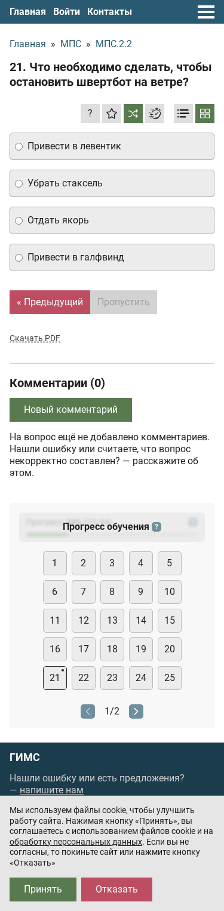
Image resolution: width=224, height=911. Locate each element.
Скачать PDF (35, 338)
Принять (43, 889)
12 (83, 620)
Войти (66, 11)
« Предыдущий (50, 302)
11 (55, 620)
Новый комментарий (71, 409)
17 (83, 649)
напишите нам (52, 790)
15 (169, 620)
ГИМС (25, 757)
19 (141, 649)
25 (169, 677)
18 (112, 649)
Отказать (117, 889)
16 (55, 649)
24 (141, 677)
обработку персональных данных (76, 841)
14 (141, 620)
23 (112, 677)
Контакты (109, 11)
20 (169, 649)
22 (83, 677)
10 (169, 591)
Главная (28, 11)
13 (112, 620)
